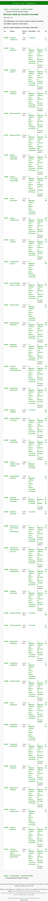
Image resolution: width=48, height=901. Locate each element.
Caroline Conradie (27, 9)
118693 (6, 462)
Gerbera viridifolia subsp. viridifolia (15, 463)
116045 (6, 809)
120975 (6, 323)
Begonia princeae (15, 113)
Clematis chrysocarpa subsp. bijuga (14, 178)
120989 (6, 681)
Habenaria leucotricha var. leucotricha (14, 499)
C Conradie (31, 37)
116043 (6, 663)
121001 (6, 827)
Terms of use (24, 900)
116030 (6, 113)
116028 (6, 48)
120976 (6, 344)
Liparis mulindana (15, 613)
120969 (6, 177)
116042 (6, 787)
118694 (6, 511)
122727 (6, 849)
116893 (6, 613)
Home (6, 9)
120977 (6, 366)
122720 (6, 135)
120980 (6, 440)
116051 (6, 305)
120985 (6, 526)
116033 (6, 198)
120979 (6, 418)
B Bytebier (31, 465)
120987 (6, 591)
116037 (6, 261)
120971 (6, 218)
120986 (6, 569)
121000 (6, 766)
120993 (6, 703)
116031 (6, 155)
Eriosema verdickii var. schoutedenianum (15, 368)
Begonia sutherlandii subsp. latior (13, 156)
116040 (6, 641)
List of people (14, 9)
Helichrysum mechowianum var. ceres (14, 549)
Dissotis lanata (14, 305)
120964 (6, 91)
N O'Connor (31, 63)
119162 (6, 497)
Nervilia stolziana (15, 681)
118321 (6, 410)
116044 (6, 724)
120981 (6, 547)
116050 (6, 476)
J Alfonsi (31, 52)
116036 (6, 388)
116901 (6, 625)
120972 (6, 240)
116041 (6, 744)
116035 (6, 283)
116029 (6, 70)
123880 (6, 37)
